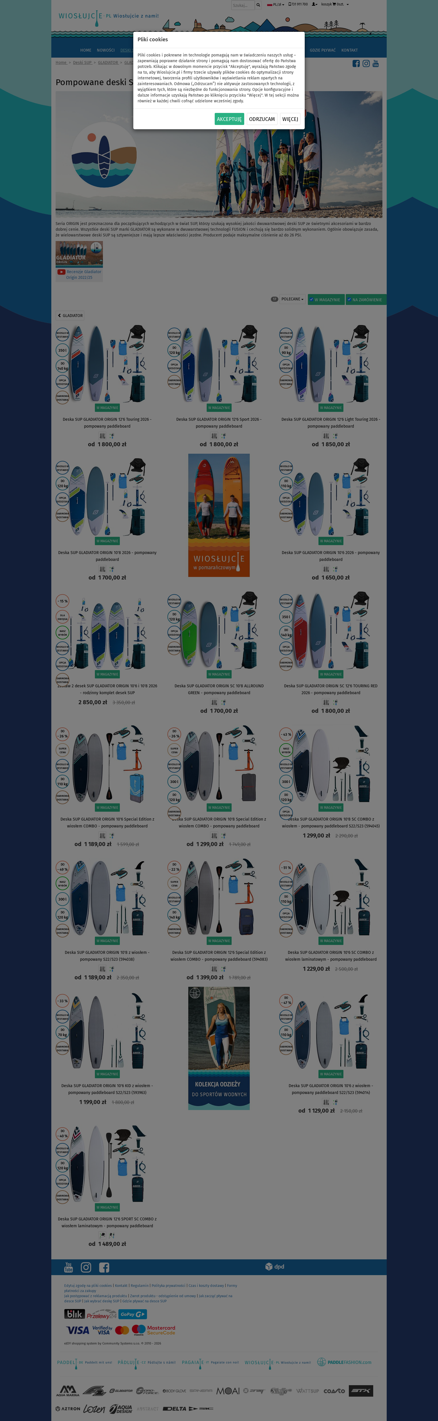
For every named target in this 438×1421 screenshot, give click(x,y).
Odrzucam (262, 119)
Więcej (290, 119)
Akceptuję (229, 119)
